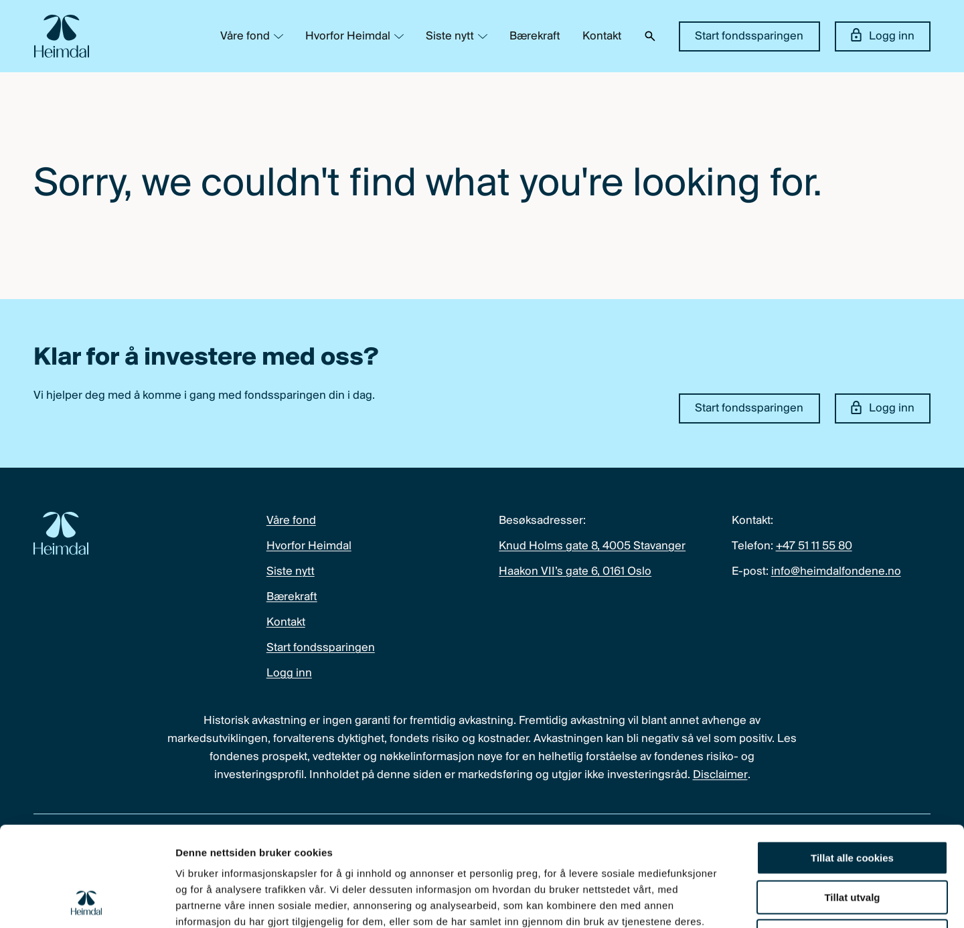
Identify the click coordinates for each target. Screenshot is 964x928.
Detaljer (713, 901)
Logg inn (882, 35)
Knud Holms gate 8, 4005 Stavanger (592, 546)
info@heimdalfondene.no (836, 571)
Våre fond (245, 36)
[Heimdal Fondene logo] (61, 36)
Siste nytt (450, 36)
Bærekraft (534, 36)
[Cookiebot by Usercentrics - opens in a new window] (86, 902)
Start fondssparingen (749, 36)
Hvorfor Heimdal (347, 36)
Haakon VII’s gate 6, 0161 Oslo (575, 571)
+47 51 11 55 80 (814, 546)
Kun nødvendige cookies (852, 842)
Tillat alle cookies (852, 764)
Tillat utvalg (852, 804)
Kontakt (601, 36)
